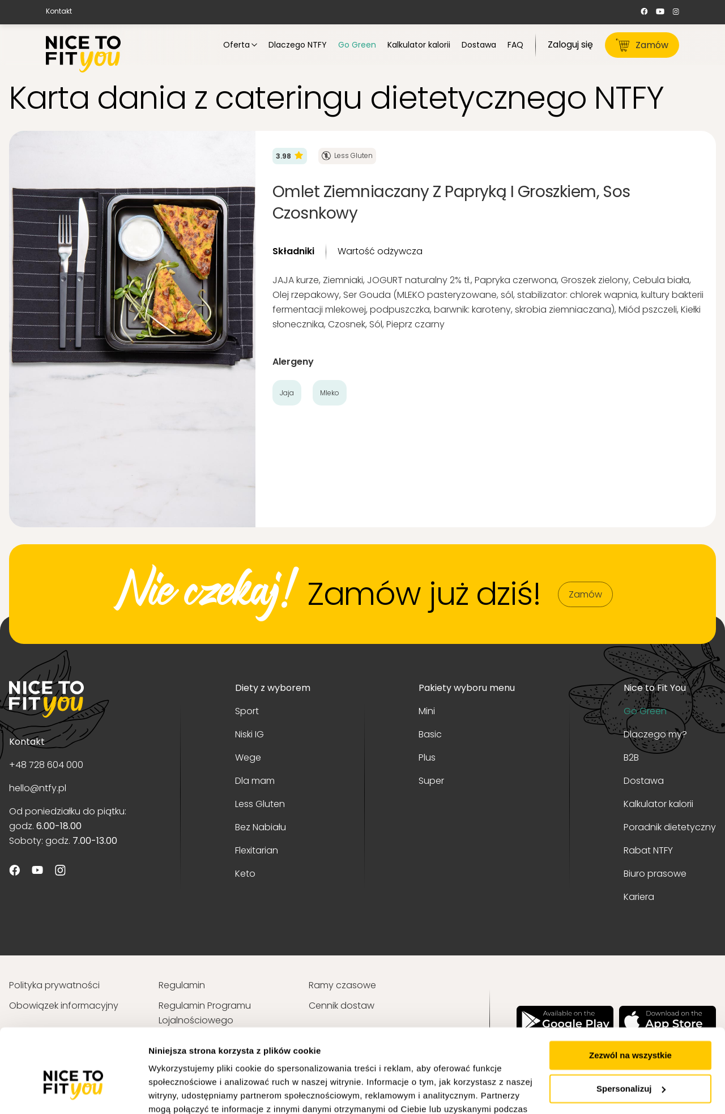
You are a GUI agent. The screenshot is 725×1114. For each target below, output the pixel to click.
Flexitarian (256, 850)
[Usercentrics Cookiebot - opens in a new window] (73, 1091)
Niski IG (249, 734)
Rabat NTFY (648, 850)
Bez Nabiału (260, 827)
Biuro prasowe (655, 873)
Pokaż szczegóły (182, 1091)
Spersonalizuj (631, 1026)
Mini (427, 711)
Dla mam (255, 780)
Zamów (642, 45)
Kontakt (59, 11)
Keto (245, 873)
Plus (427, 757)
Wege (248, 757)
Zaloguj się (570, 44)
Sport (247, 711)
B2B (631, 757)
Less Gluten (260, 803)
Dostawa (644, 780)
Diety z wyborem (272, 687)
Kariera (639, 896)
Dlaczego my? (655, 734)
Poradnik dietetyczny (670, 827)
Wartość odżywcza (380, 251)
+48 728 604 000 (46, 764)
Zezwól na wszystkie (630, 993)
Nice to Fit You (655, 687)
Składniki (293, 251)
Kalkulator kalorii (658, 803)
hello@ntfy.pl (37, 788)
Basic (430, 734)
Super (431, 780)
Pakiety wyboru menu (467, 687)
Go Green (645, 711)
